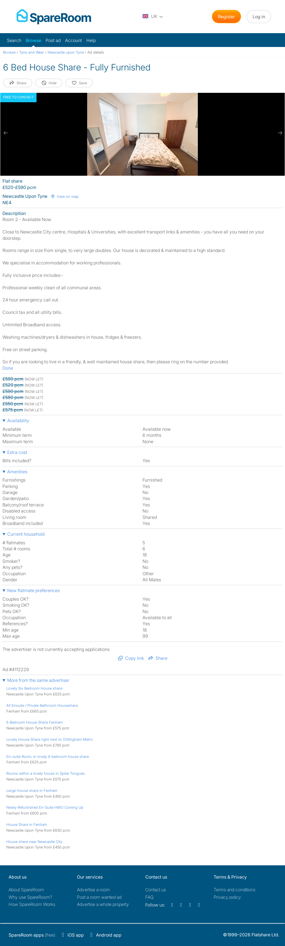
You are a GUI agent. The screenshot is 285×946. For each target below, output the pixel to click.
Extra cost (17, 452)
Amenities (17, 471)
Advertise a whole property (103, 904)
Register (226, 16)
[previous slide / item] (5, 133)
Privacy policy (227, 897)
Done (7, 368)
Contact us (155, 889)
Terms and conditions (234, 889)
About (26, 889)
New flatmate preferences (33, 590)
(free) (32, 935)
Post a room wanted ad (99, 897)
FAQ (149, 897)
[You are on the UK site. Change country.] (153, 16)
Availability (18, 420)
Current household (26, 534)
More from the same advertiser (38, 680)
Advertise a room (93, 889)
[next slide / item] (279, 133)
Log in (259, 16)
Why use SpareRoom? (30, 897)
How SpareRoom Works (32, 904)
